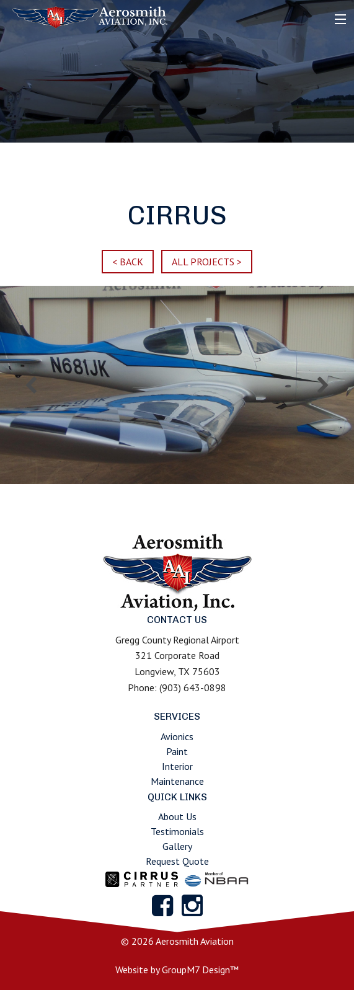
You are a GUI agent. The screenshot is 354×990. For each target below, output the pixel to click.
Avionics (177, 736)
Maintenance (177, 781)
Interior (177, 766)
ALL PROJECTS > (207, 261)
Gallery (177, 846)
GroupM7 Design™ (200, 969)
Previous (30, 385)
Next (323, 385)
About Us (177, 816)
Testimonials (177, 831)
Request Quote (177, 861)
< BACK (127, 261)
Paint (177, 751)
